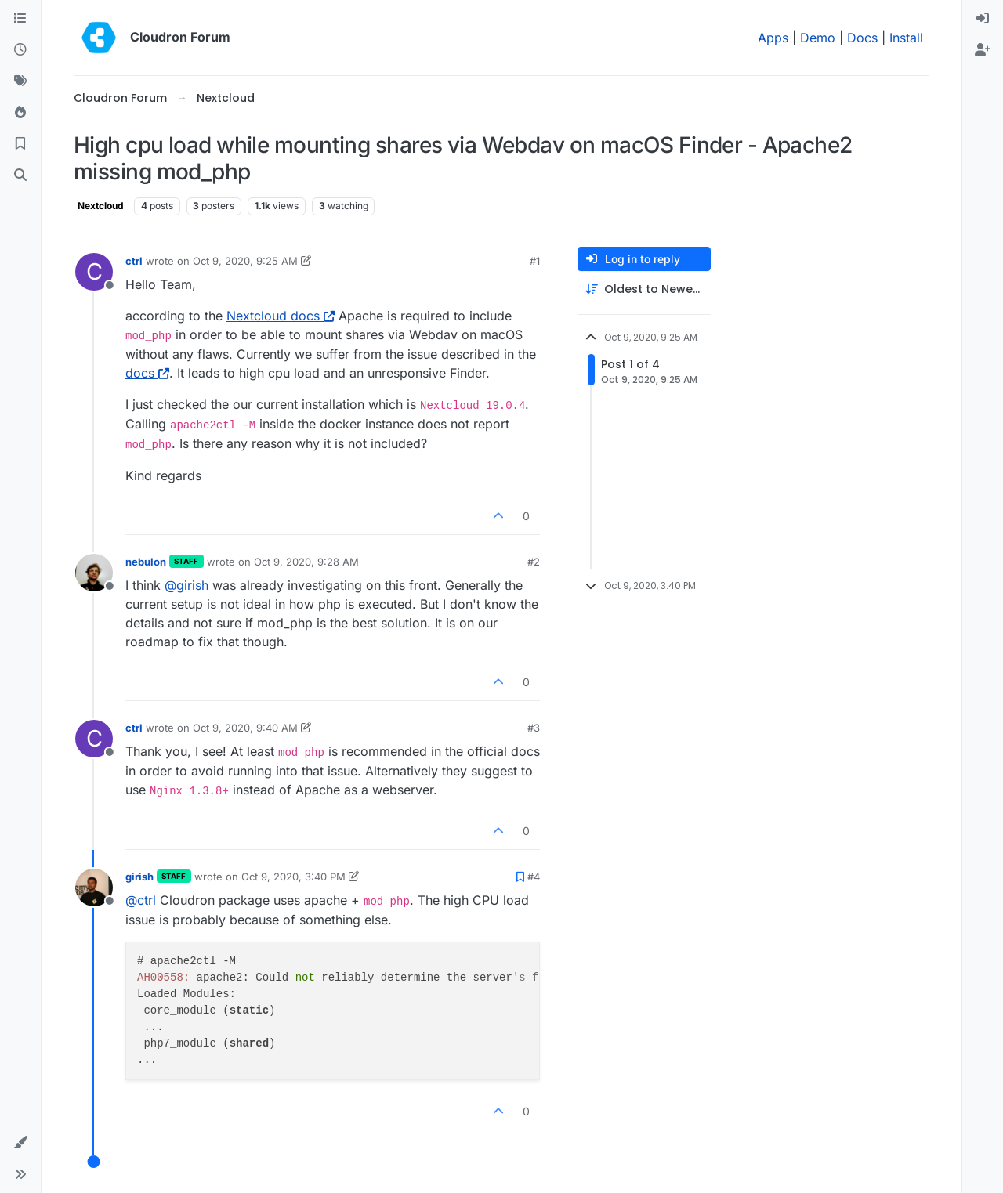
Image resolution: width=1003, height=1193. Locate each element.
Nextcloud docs (280, 316)
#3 (533, 727)
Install (906, 37)
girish (139, 876)
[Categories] (20, 18)
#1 (535, 261)
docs (147, 373)
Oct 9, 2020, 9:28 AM (306, 561)
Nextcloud (101, 205)
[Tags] (20, 81)
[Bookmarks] (20, 144)
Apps (773, 37)
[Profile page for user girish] (94, 887)
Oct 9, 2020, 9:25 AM (245, 261)
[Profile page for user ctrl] (94, 272)
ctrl (134, 261)
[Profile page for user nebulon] (94, 572)
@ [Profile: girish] (186, 585)
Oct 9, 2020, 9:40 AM (245, 727)
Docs (862, 37)
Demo (817, 37)
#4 (533, 876)
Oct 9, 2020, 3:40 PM (293, 876)
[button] (20, 1142)
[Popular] (20, 112)
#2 (533, 561)
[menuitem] (983, 18)
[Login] (983, 18)
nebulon (145, 561)
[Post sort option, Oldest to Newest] (644, 289)
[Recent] (20, 50)
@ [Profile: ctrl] (140, 900)
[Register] (983, 50)
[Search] (20, 175)
